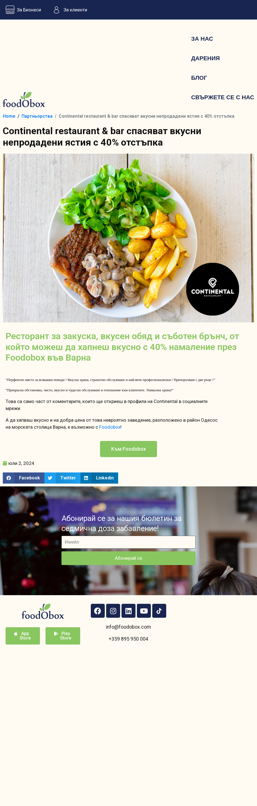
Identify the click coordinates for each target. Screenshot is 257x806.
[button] (128, 449)
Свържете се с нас (222, 97)
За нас (202, 38)
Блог (199, 77)
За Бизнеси (22, 10)
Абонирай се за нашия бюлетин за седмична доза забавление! (121, 523)
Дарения (205, 58)
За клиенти (68, 10)
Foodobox (109, 427)
